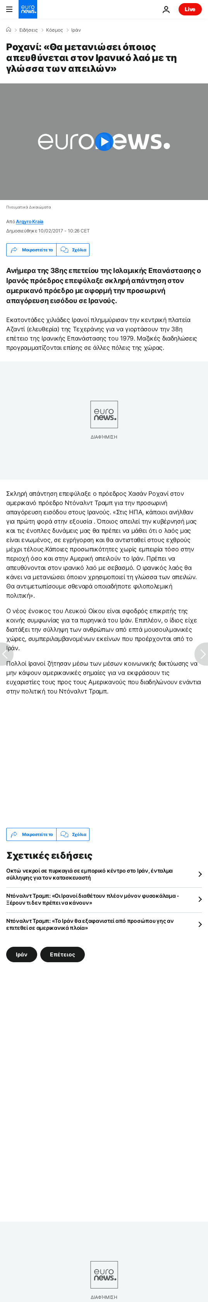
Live (190, 9)
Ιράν (76, 30)
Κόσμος (54, 30)
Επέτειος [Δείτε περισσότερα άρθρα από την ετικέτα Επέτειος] (62, 954)
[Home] (8, 29)
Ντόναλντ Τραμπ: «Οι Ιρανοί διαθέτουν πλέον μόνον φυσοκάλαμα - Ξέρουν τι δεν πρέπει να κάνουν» (92, 899)
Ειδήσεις (28, 30)
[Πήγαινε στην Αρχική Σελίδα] (28, 9)
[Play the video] (104, 141)
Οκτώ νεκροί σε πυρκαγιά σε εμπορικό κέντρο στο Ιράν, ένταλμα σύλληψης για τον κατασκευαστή (89, 874)
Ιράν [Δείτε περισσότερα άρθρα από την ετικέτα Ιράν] (22, 954)
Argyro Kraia (29, 221)
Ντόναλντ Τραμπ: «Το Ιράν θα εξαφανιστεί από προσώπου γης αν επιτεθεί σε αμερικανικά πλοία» (90, 924)
